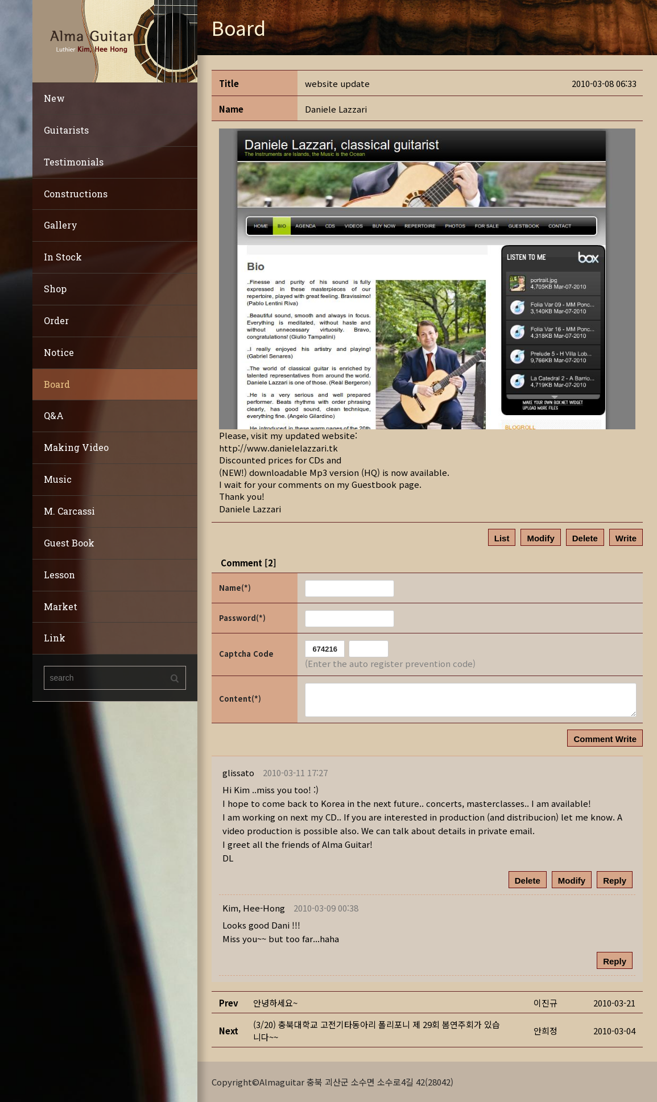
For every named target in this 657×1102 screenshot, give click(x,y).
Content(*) (240, 698)
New (54, 98)
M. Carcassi (69, 511)
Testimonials (74, 162)
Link (54, 638)
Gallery (60, 225)
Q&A (54, 415)
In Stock (63, 257)
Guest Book (69, 543)
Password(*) (242, 617)
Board (57, 384)
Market (60, 606)
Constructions (76, 194)
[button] (253, 908)
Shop (55, 289)
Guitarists (66, 130)
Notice (59, 352)
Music (58, 479)
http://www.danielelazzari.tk (278, 448)
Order (56, 320)
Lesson (59, 575)
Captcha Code (246, 653)
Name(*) (235, 587)
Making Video (76, 447)
